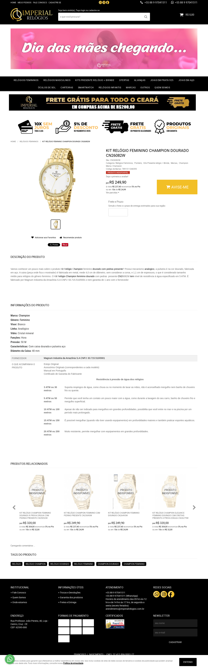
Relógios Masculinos (57, 80)
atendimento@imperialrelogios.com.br (125, 608)
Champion (24, 315)
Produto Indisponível (38, 492)
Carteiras (67, 87)
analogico (149, 269)
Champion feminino (134, 563)
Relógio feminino (83, 563)
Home (13, 2)
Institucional (20, 587)
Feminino (25, 319)
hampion (78, 269)
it (62, 269)
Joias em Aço (186, 80)
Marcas (131, 87)
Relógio (16, 563)
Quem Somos (162, 87)
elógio (69, 269)
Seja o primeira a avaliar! (117, 176)
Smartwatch (86, 87)
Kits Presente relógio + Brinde (94, 80)
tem (132, 276)
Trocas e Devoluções (70, 592)
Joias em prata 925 (162, 80)
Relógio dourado (59, 563)
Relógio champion (36, 563)
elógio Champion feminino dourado (77, 276)
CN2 (120, 276)
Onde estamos (19, 602)
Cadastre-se (55, 2)
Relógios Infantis (110, 87)
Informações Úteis (71, 587)
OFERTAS (124, 80)
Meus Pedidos (24, 2)
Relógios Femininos (26, 80)
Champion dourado (108, 563)
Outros (145, 87)
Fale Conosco (40, 2)
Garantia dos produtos (71, 597)
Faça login (80, 10)
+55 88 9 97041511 (155, 2)
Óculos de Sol (47, 87)
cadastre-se (94, 10)
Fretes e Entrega (68, 602)
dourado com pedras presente (107, 269)
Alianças (139, 80)
